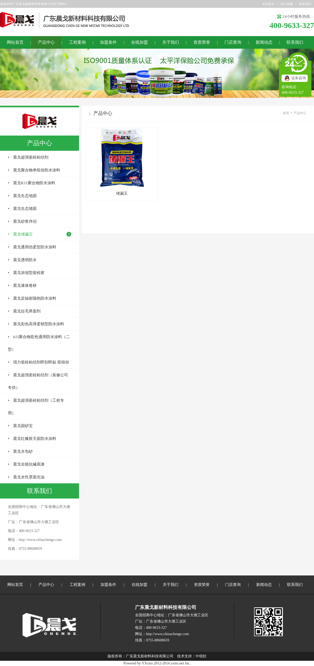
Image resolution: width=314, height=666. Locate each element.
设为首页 (268, 4)
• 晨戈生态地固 (22, 196)
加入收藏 (287, 4)
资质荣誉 (201, 42)
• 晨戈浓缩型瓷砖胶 (26, 273)
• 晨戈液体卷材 (22, 285)
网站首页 (15, 42)
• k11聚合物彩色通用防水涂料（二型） (39, 343)
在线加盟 (139, 42)
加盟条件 (108, 42)
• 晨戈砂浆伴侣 (22, 221)
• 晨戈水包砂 (20, 451)
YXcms (147, 663)
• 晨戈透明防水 (22, 260)
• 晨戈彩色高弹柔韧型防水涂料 (36, 324)
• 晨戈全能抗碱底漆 (26, 464)
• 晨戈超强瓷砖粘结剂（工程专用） (36, 406)
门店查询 (233, 42)
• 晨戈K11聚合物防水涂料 (31, 183)
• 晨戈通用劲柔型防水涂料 (32, 247)
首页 (286, 113)
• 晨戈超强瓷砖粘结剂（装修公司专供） (38, 381)
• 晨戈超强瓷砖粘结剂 (28, 157)
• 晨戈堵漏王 (20, 234)
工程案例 (77, 42)
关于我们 (170, 42)
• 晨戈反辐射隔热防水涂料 (32, 298)
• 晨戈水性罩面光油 (26, 477)
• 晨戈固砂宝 (20, 426)
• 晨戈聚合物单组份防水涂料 (34, 170)
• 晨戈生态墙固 (22, 208)
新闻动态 (264, 42)
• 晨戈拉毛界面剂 (24, 311)
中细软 (200, 656)
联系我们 (305, 4)
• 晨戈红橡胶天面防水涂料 (32, 438)
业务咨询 (298, 78)
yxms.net (177, 663)
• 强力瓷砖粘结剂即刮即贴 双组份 (38, 362)
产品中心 (46, 42)
